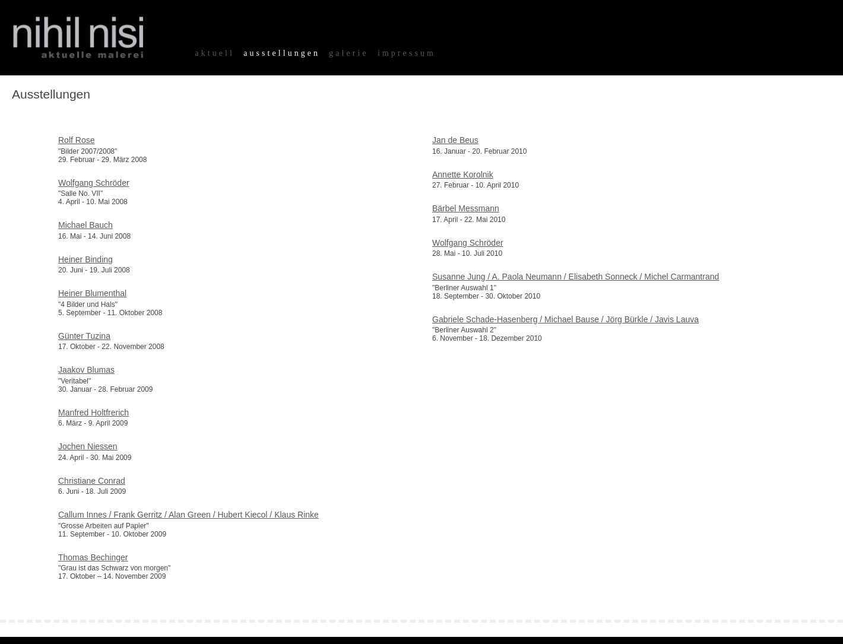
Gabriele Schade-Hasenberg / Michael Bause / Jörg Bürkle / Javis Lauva (565, 319)
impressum (407, 53)
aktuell (214, 53)
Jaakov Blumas (86, 370)
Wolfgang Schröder (93, 183)
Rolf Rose (76, 140)
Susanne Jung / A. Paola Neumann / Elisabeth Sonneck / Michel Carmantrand (575, 276)
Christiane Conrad (91, 481)
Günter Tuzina (84, 336)
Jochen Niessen (88, 446)
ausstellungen (281, 53)
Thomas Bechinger (93, 557)
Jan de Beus (455, 140)
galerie (349, 53)
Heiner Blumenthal (92, 293)
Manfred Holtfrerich (93, 412)
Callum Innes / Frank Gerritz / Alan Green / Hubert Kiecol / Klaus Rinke (188, 514)
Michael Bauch (85, 225)
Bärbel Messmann (465, 208)
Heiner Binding (85, 259)
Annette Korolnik (462, 174)
